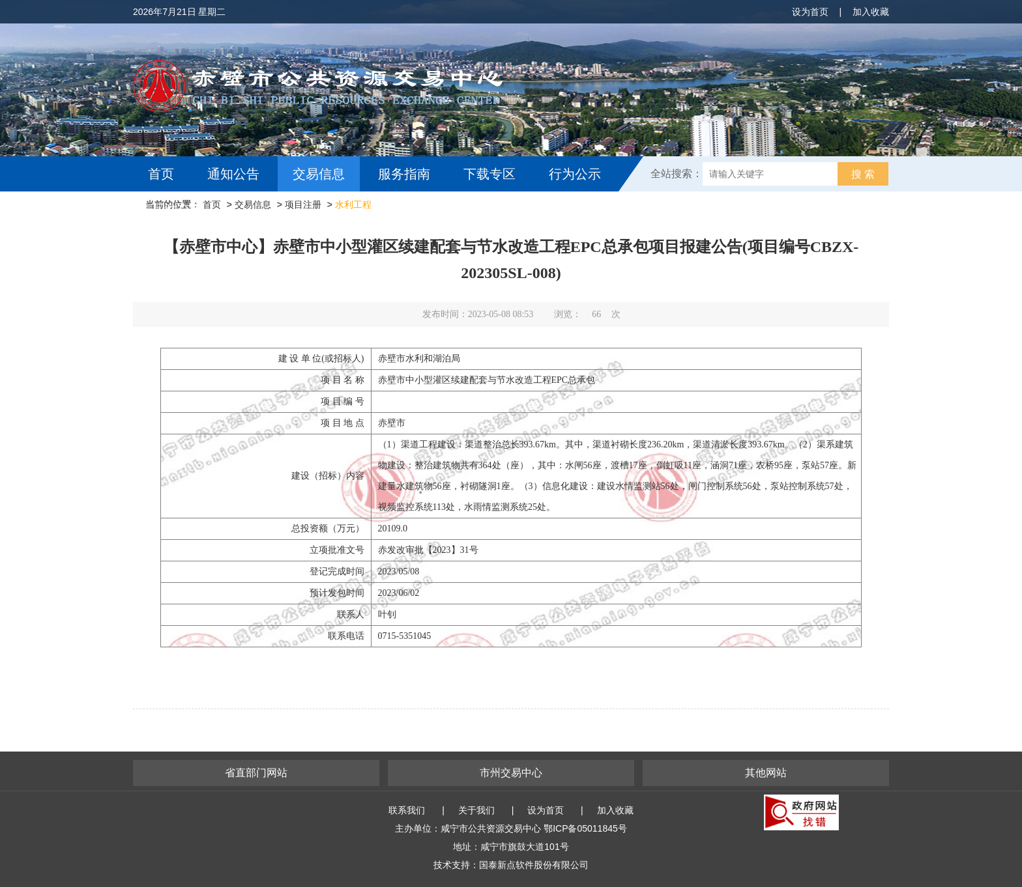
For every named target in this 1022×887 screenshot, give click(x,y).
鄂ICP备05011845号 (585, 828)
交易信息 (319, 174)
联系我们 (406, 810)
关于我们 (476, 810)
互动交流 (177, 209)
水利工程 (353, 204)
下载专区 (489, 174)
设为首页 (810, 12)
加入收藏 (871, 12)
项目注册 (303, 204)
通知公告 (233, 174)
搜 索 (863, 174)
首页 (161, 174)
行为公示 (575, 174)
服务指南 (404, 174)
